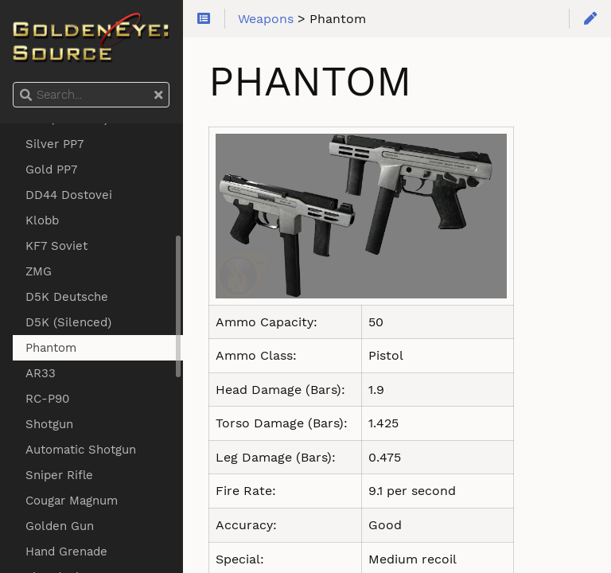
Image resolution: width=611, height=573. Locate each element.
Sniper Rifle (59, 475)
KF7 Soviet (56, 246)
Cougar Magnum (71, 500)
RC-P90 (47, 399)
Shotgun (49, 424)
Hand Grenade (66, 551)
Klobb (42, 220)
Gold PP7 (51, 169)
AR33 (40, 373)
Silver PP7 (54, 144)
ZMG (38, 271)
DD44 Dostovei (68, 195)
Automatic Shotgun (80, 449)
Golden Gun (59, 526)
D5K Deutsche (66, 297)
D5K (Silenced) (68, 322)
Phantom (50, 348)
